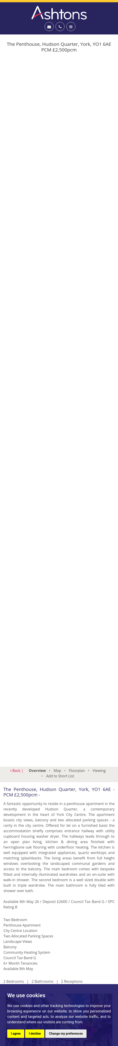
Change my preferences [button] (66, 1033)
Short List (60, 776)
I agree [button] (16, 1033)
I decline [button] (35, 1033)
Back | (16, 770)
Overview (37, 770)
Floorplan (77, 770)
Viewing (99, 770)
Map (57, 770)
